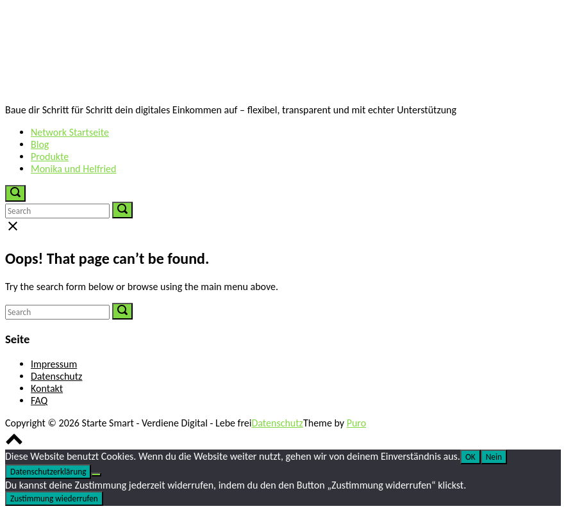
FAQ (39, 400)
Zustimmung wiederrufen (54, 498)
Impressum (54, 364)
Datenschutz (56, 376)
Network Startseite (70, 132)
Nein (494, 456)
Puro (356, 423)
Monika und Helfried (73, 169)
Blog (40, 144)
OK (470, 456)
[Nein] (96, 474)
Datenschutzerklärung (48, 471)
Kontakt (47, 388)
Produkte (50, 156)
